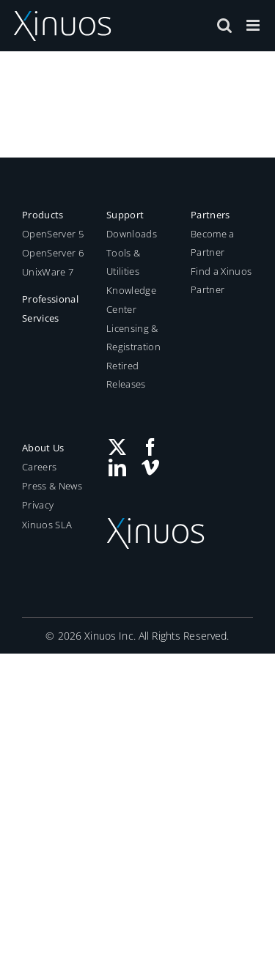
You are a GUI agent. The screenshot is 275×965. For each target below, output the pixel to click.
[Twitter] (117, 447)
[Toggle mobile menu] (254, 25)
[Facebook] (150, 447)
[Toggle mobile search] (224, 25)
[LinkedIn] (117, 467)
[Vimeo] (150, 467)
